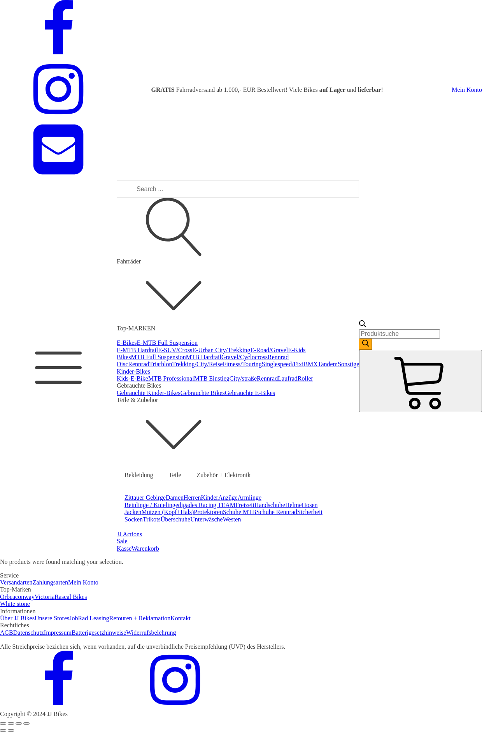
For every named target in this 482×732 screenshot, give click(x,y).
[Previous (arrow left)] (3, 730)
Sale (122, 541)
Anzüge (228, 497)
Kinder (209, 497)
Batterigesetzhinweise (99, 632)
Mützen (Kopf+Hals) (168, 512)
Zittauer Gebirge (145, 497)
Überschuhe (175, 519)
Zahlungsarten (50, 582)
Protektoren (208, 512)
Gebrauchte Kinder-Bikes (149, 393)
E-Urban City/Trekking (221, 350)
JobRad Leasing (89, 618)
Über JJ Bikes (17, 618)
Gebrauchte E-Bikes (250, 393)
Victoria (44, 596)
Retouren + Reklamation (139, 618)
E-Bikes (127, 342)
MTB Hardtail (203, 357)
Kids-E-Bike (132, 378)
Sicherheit (310, 512)
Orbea (7, 596)
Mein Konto (467, 89)
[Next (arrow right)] (11, 730)
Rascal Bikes (70, 596)
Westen (232, 519)
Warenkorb (145, 548)
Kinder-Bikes (133, 371)
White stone (15, 603)
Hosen (310, 505)
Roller (305, 378)
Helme (293, 505)
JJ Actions (129, 534)
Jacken (133, 512)
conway (25, 596)
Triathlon (160, 364)
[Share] (11, 723)
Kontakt (180, 618)
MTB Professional (171, 378)
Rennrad (138, 364)
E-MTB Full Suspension (167, 342)
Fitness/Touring (242, 364)
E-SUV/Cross (175, 350)
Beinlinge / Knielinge (151, 505)
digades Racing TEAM (206, 505)
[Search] (365, 344)
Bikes (124, 357)
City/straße (243, 378)
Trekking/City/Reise (197, 364)
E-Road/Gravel (269, 350)
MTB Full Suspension (158, 357)
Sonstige (348, 364)
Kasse (124, 548)
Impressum (58, 632)
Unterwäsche (206, 519)
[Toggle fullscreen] (19, 723)
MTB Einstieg (212, 378)
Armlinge (249, 497)
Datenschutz (28, 632)
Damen (175, 497)
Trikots (152, 519)
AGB (6, 632)
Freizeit (244, 505)
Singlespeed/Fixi (283, 364)
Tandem (328, 364)
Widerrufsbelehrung (151, 632)
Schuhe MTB (239, 512)
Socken (133, 519)
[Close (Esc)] (3, 723)
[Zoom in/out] (26, 723)
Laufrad (288, 378)
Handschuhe (269, 505)
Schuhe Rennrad (276, 512)
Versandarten (16, 582)
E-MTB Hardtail (137, 350)
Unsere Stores (52, 618)
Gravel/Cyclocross (244, 357)
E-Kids (296, 350)
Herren (192, 497)
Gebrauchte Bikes (203, 393)
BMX (310, 364)
